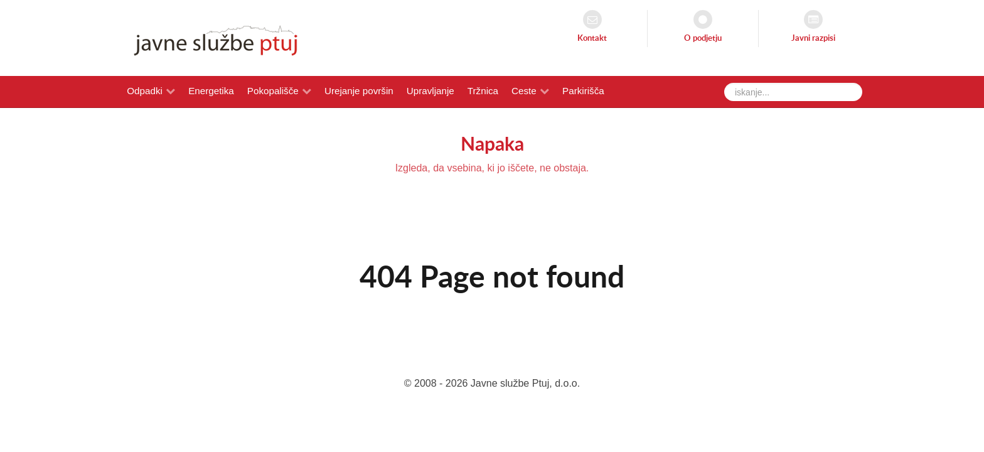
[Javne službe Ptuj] (212, 37)
